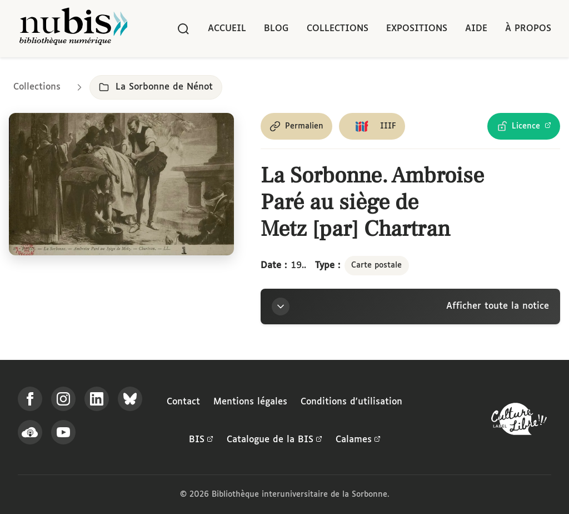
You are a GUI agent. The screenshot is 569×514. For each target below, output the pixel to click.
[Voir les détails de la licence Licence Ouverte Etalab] (523, 126)
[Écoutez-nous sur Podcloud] (30, 432)
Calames (358, 440)
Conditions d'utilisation (351, 402)
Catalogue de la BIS (274, 440)
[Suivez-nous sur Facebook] (30, 399)
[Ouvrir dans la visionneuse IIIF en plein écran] (121, 184)
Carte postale (376, 265)
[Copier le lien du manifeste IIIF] (372, 126)
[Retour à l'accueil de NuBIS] (73, 29)
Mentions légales (250, 402)
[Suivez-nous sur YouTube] (63, 432)
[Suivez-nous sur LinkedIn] (96, 399)
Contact (183, 402)
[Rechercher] (183, 29)
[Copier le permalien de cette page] (296, 126)
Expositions (416, 28)
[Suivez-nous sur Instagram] (63, 399)
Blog (276, 28)
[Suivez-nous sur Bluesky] (130, 399)
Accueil (227, 28)
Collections (337, 28)
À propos (528, 28)
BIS (201, 440)
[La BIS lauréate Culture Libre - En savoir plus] (519, 421)
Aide (476, 28)
